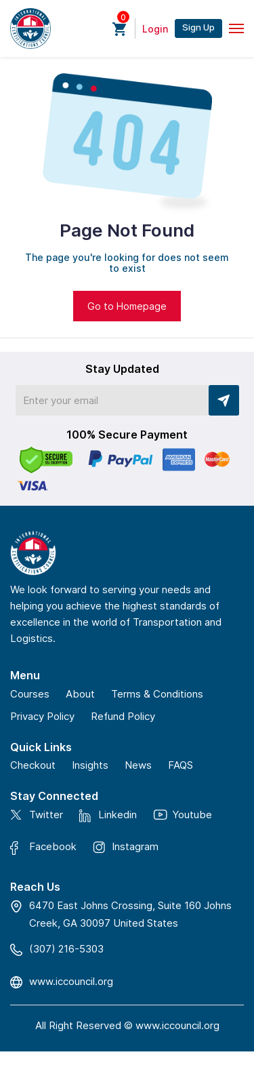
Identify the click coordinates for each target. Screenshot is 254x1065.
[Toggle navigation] (236, 28)
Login (155, 29)
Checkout (33, 765)
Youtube (192, 814)
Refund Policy (123, 716)
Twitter (46, 814)
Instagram (135, 846)
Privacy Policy (42, 716)
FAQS (180, 765)
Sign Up (198, 27)
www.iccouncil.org (71, 981)
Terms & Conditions (157, 693)
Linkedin (117, 815)
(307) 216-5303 (66, 948)
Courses (29, 693)
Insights (90, 765)
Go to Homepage (127, 306)
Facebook (53, 847)
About (80, 693)
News (138, 765)
